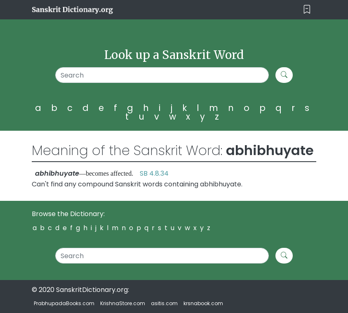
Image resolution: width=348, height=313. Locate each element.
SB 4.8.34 (154, 173)
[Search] (162, 75)
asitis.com (164, 303)
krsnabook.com (203, 303)
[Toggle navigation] (307, 10)
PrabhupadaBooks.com (64, 303)
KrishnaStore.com (122, 303)
